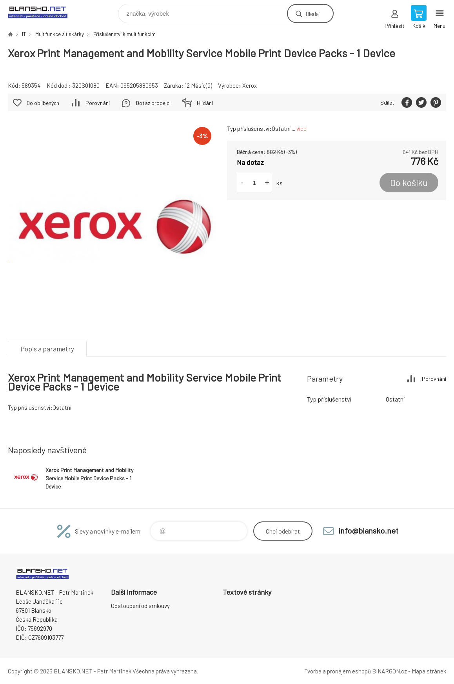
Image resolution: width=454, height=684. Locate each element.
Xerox (249, 85)
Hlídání (205, 103)
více (301, 128)
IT (24, 34)
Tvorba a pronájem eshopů (337, 671)
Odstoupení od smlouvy (140, 605)
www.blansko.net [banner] (42, 11)
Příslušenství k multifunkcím (124, 34)
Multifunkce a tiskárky (59, 34)
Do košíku (409, 182)
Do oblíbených (43, 103)
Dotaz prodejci (153, 103)
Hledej (312, 13)
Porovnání (97, 103)
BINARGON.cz (389, 671)
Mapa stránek (429, 671)
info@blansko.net (368, 530)
